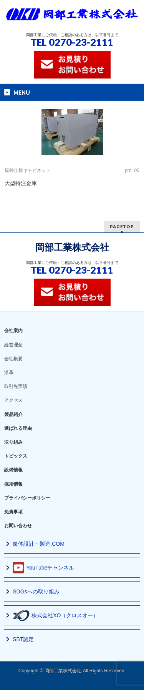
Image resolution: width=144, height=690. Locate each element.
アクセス (13, 400)
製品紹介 (13, 414)
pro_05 (132, 170)
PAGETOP (122, 226)
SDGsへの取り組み (36, 591)
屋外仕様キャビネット (28, 170)
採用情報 (13, 484)
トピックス (15, 456)
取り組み (13, 442)
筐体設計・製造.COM (39, 544)
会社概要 (13, 358)
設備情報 (13, 470)
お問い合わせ (18, 525)
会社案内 (13, 330)
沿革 (8, 372)
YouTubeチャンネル (43, 567)
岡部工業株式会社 (72, 247)
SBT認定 (23, 639)
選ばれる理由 (18, 428)
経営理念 (13, 345)
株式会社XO (55, 615)
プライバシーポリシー (27, 498)
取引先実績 (15, 386)
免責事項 (13, 512)
